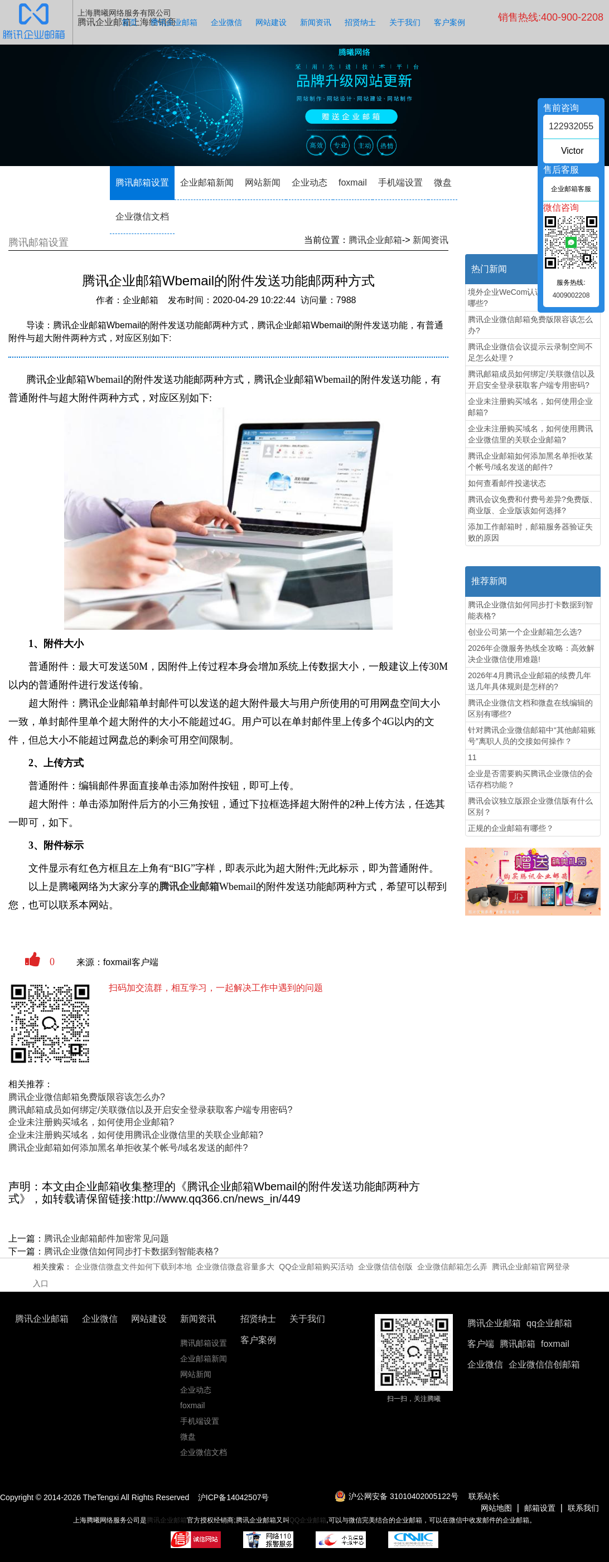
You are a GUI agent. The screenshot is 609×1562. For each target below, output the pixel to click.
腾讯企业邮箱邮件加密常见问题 (106, 1238)
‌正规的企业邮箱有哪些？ (511, 828)
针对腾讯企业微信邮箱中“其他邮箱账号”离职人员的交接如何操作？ (532, 736)
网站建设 (271, 22)
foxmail (353, 182)
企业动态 (309, 182)
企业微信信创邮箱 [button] (544, 1364)
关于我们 (404, 22)
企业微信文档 (142, 216)
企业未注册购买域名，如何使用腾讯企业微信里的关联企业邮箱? (135, 1135)
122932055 (571, 126)
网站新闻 (263, 182)
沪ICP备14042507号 (233, 1497)
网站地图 (496, 1507)
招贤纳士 (360, 22)
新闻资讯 (315, 22)
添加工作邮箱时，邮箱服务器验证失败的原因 (530, 532)
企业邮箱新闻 (207, 182)
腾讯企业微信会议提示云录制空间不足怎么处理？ (530, 352)
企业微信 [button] (485, 1364)
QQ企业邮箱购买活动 (316, 1266)
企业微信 (226, 22)
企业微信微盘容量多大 (235, 1266)
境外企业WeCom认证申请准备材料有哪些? (532, 298)
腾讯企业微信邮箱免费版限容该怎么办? (86, 1097)
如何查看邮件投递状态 (507, 483)
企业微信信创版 (385, 1266)
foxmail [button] (555, 1344)
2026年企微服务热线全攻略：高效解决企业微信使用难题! (531, 654)
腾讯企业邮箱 (174, 22)
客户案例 (449, 22)
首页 (129, 22)
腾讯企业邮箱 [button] (494, 1323)
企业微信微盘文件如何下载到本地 (133, 1266)
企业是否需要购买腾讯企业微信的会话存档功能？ (530, 779)
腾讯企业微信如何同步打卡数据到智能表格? (131, 1251)
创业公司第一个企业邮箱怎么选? (525, 631)
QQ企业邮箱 (308, 1520)
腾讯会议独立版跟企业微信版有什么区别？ (530, 806)
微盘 (443, 182)
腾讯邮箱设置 (142, 182)
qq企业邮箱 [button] (549, 1323)
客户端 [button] (480, 1344)
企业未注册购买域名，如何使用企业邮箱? (91, 1122)
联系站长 (484, 1496)
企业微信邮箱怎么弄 (452, 1266)
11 (472, 757)
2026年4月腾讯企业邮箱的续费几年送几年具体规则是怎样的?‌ (529, 681)
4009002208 (571, 295)
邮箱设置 (539, 1507)
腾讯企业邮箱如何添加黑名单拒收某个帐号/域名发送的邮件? (128, 1147)
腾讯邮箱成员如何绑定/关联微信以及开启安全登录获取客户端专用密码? (150, 1110)
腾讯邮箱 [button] (517, 1344)
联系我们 (583, 1507)
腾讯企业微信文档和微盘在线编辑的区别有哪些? (530, 708)
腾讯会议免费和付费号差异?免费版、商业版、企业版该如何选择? (532, 505)
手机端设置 (400, 182)
